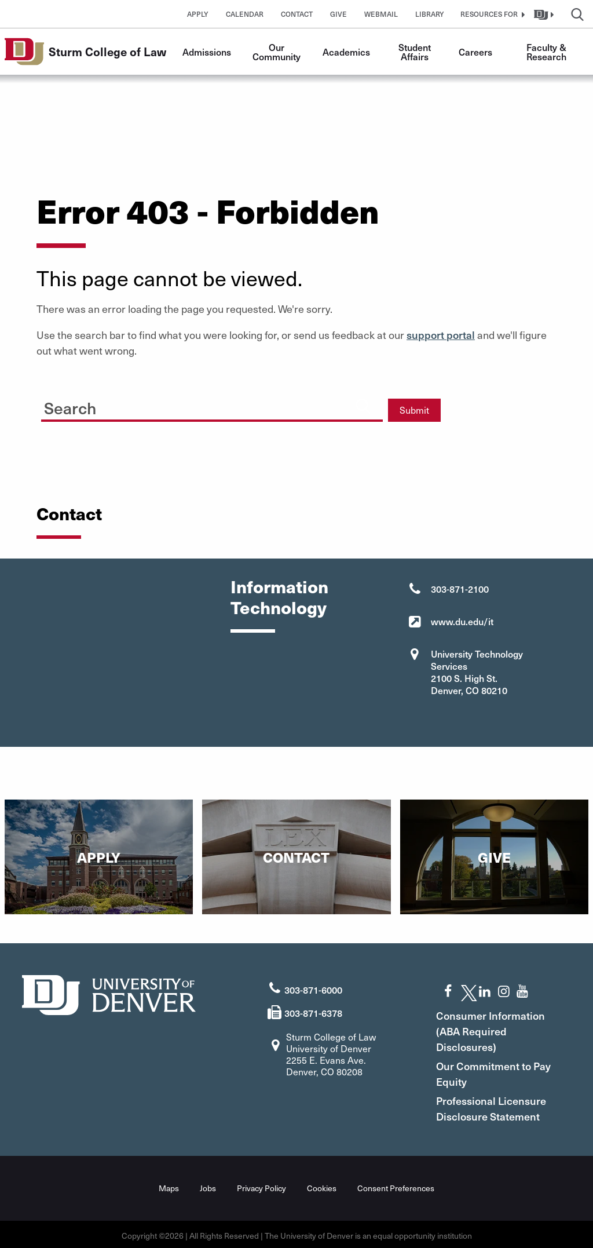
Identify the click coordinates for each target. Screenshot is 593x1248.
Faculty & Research (547, 52)
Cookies (321, 1185)
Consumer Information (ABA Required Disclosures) (502, 1029)
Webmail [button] (381, 14)
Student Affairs (415, 52)
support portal (441, 334)
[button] (491, 14)
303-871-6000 (313, 986)
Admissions (206, 51)
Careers (475, 51)
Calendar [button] (244, 14)
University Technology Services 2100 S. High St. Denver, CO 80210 (477, 671)
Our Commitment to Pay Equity (495, 1071)
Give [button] (338, 14)
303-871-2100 (460, 588)
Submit (414, 410)
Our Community (276, 52)
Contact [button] (297, 14)
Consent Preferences (395, 1185)
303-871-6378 (313, 1010)
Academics (346, 51)
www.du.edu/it (462, 621)
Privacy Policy (261, 1185)
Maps (169, 1185)
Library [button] (429, 14)
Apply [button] (197, 14)
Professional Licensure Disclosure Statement (503, 1106)
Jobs (208, 1185)
